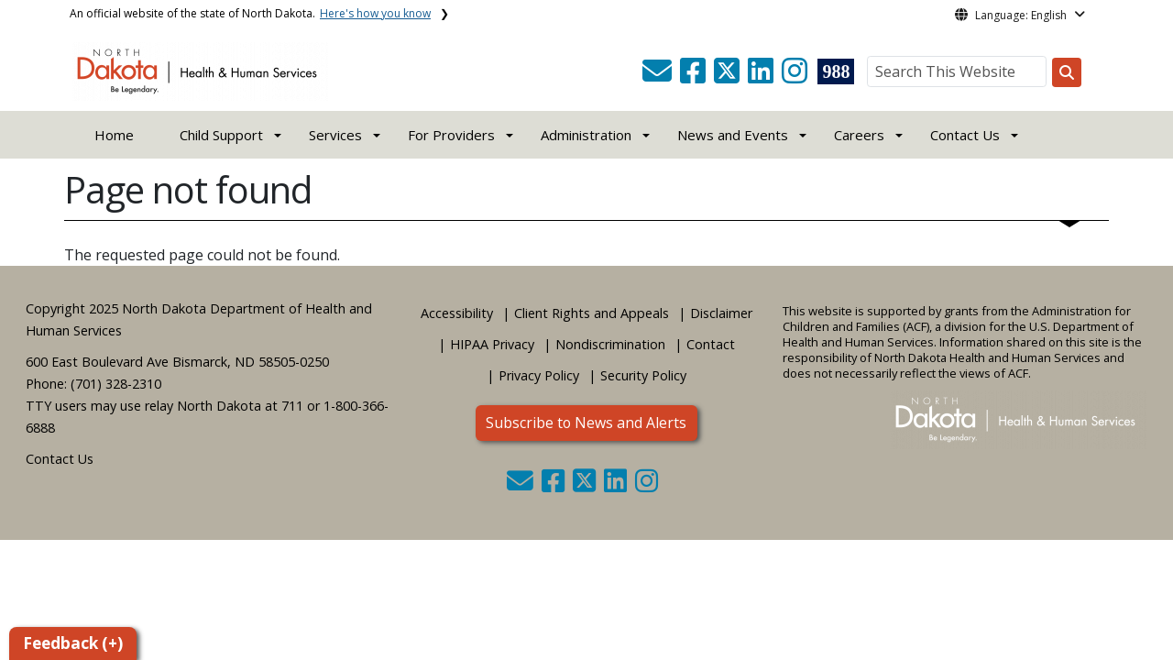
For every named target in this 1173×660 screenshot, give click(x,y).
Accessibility (457, 313)
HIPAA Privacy (492, 344)
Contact (710, 344)
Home (114, 135)
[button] (658, 76)
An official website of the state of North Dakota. (250, 13)
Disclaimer (721, 313)
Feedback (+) (73, 643)
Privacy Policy (539, 375)
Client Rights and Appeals (591, 313)
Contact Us (59, 459)
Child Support (221, 135)
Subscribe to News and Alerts (586, 422)
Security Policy (643, 375)
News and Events (732, 135)
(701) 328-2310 (116, 383)
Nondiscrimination (610, 344)
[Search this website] (1066, 72)
